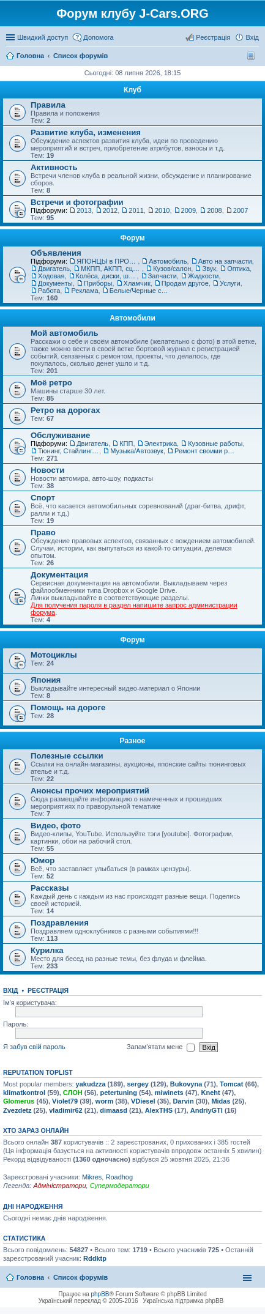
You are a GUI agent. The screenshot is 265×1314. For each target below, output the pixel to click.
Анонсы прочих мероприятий (90, 790)
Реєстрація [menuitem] (213, 37)
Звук (209, 268)
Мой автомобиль (65, 333)
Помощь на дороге (68, 707)
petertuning (118, 1092)
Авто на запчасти (225, 261)
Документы (55, 283)
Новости (47, 470)
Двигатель (54, 268)
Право (43, 532)
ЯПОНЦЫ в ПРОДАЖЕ (107, 261)
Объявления (56, 253)
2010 (162, 210)
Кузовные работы (215, 443)
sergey (137, 1084)
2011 (136, 210)
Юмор (42, 860)
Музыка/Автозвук (136, 451)
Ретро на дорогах (65, 410)
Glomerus (18, 1101)
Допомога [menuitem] (98, 37)
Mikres (92, 1177)
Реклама (84, 290)
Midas (220, 1101)
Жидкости (203, 276)
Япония (46, 680)
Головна (30, 1277)
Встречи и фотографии (77, 202)
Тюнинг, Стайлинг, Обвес (68, 451)
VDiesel (143, 1101)
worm (104, 1101)
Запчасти (162, 276)
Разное (133, 741)
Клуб (132, 90)
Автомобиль (168, 261)
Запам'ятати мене (161, 1047)
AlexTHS (159, 1110)
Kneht (210, 1092)
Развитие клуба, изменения (86, 132)
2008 (214, 210)
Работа (49, 290)
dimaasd (113, 1110)
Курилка (47, 950)
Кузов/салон (172, 268)
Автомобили (132, 318)
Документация (59, 574)
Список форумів (80, 1277)
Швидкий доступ (42, 37)
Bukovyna (186, 1084)
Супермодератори (119, 1185)
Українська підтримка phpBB (183, 1300)
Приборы (98, 283)
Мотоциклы (54, 654)
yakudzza (91, 1084)
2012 (110, 210)
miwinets (169, 1092)
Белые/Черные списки (140, 290)
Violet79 (65, 1101)
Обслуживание (60, 435)
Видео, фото (56, 825)
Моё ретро (51, 382)
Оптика (238, 268)
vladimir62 (65, 1110)
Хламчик (137, 283)
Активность (54, 167)
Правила (48, 105)
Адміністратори (59, 1185)
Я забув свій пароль (34, 1046)
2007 (240, 210)
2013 (84, 210)
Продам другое (185, 283)
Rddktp (94, 1258)
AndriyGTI (206, 1110)
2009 (188, 210)
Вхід (10, 990)
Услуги (230, 283)
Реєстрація (48, 990)
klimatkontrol (24, 1092)
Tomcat (231, 1084)
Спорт (43, 497)
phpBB (100, 1294)
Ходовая (51, 276)
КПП (126, 443)
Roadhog (119, 1177)
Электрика (160, 443)
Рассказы (50, 888)
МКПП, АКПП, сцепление (111, 268)
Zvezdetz (17, 1110)
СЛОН (73, 1092)
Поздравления (60, 922)
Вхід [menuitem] (252, 37)
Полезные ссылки (67, 755)
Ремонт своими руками (205, 451)
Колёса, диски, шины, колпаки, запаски (106, 276)
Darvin (183, 1101)
